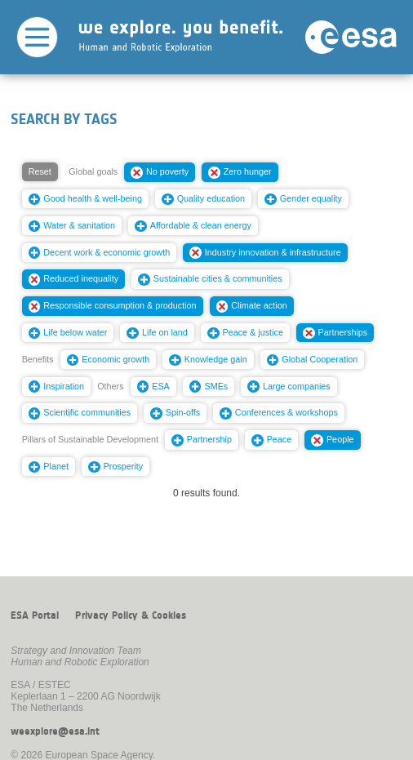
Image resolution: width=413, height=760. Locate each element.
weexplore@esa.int (55, 731)
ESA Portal (35, 615)
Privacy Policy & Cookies (130, 615)
